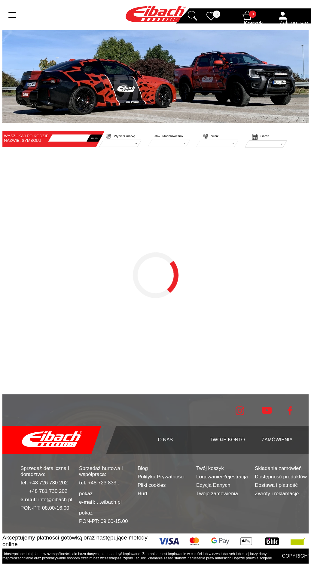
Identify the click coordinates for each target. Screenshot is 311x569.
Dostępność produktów (281, 477)
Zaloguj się (293, 23)
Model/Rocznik (172, 136)
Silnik (214, 136)
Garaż (265, 136)
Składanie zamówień (278, 468)
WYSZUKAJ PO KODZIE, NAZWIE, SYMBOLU (27, 138)
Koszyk (253, 23)
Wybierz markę (124, 136)
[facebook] (290, 413)
